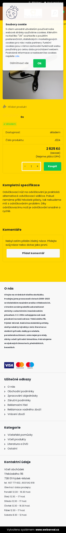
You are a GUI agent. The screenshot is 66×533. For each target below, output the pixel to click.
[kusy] (31, 166)
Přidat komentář (33, 253)
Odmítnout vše (19, 63)
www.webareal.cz (47, 529)
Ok (39, 63)
